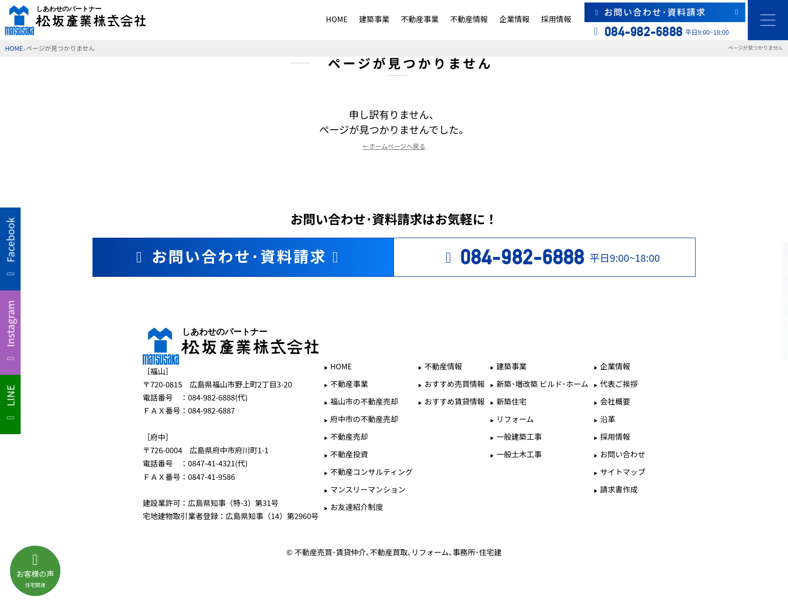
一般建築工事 (519, 436)
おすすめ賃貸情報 (455, 401)
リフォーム (515, 419)
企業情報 (514, 19)
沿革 (607, 419)
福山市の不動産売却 (364, 401)
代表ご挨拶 (619, 383)
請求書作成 (619, 489)
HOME (337, 19)
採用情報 (556, 19)
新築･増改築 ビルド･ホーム (542, 383)
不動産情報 (469, 19)
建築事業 (374, 19)
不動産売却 (349, 436)
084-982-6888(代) (218, 397)
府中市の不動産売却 (364, 419)
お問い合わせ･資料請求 (666, 12)
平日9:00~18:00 (549, 257)
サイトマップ (622, 471)
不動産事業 (420, 19)
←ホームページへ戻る (394, 146)
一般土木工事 (519, 454)
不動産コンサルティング (371, 471)
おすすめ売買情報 (455, 383)
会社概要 (615, 401)
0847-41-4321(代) (218, 463)
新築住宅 (512, 401)
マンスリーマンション (368, 489)
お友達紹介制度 (356, 506)
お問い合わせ (622, 454)
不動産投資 (349, 454)
